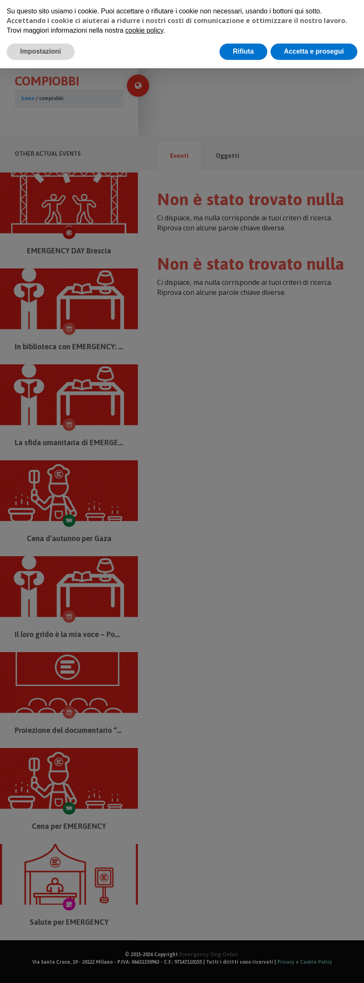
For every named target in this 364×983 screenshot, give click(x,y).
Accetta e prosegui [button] (314, 51)
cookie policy (144, 30)
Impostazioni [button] (40, 51)
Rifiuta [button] (243, 51)
